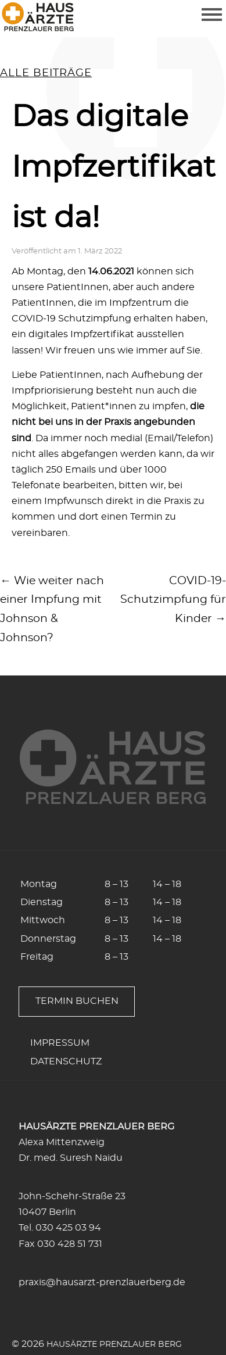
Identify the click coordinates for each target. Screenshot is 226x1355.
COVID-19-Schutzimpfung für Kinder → (173, 599)
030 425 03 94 (68, 1227)
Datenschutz (66, 1061)
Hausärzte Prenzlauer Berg (114, 1344)
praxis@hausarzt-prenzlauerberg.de (102, 1282)
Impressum (59, 1042)
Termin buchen (77, 1001)
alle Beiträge (46, 73)
